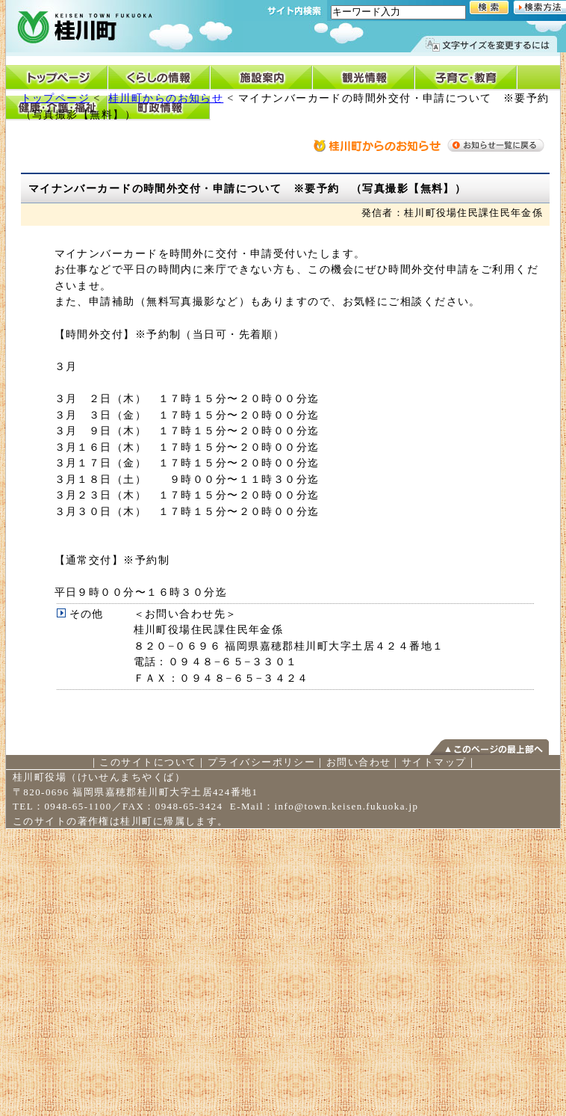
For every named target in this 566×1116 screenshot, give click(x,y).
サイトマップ (434, 762)
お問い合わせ (358, 762)
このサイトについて (147, 762)
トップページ (55, 98)
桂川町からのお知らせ (165, 98)
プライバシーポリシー (261, 762)
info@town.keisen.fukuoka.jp (347, 806)
